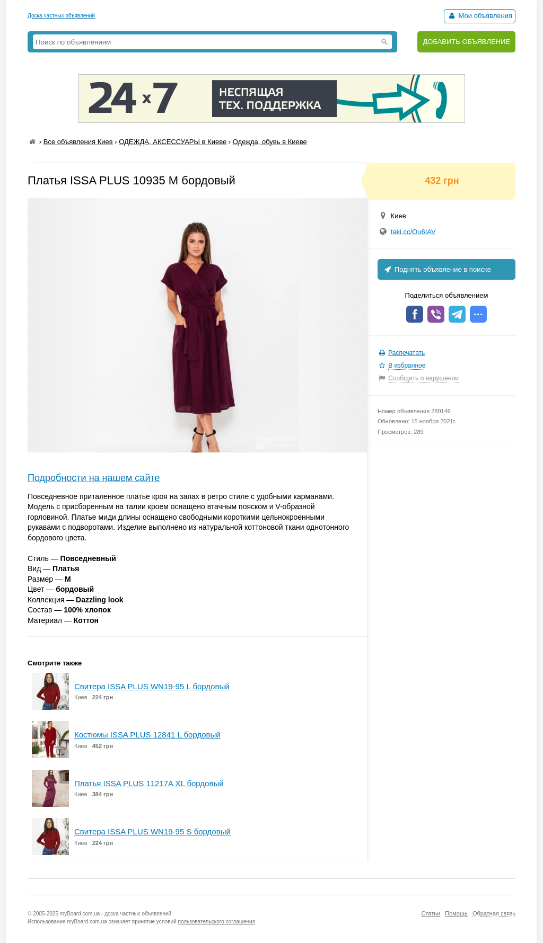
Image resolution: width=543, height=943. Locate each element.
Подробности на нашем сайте (94, 478)
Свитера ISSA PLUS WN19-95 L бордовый (152, 686)
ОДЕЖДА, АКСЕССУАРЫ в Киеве (172, 142)
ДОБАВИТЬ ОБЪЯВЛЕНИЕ (466, 42)
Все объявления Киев (78, 142)
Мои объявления (479, 16)
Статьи (430, 913)
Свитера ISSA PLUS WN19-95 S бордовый (152, 831)
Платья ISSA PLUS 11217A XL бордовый (149, 783)
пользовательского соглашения (217, 921)
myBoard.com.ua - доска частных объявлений (115, 914)
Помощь (456, 913)
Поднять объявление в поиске (437, 269)
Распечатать (406, 353)
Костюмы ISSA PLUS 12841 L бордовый (147, 734)
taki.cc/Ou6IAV (413, 232)
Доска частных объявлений (61, 16)
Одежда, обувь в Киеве (270, 142)
